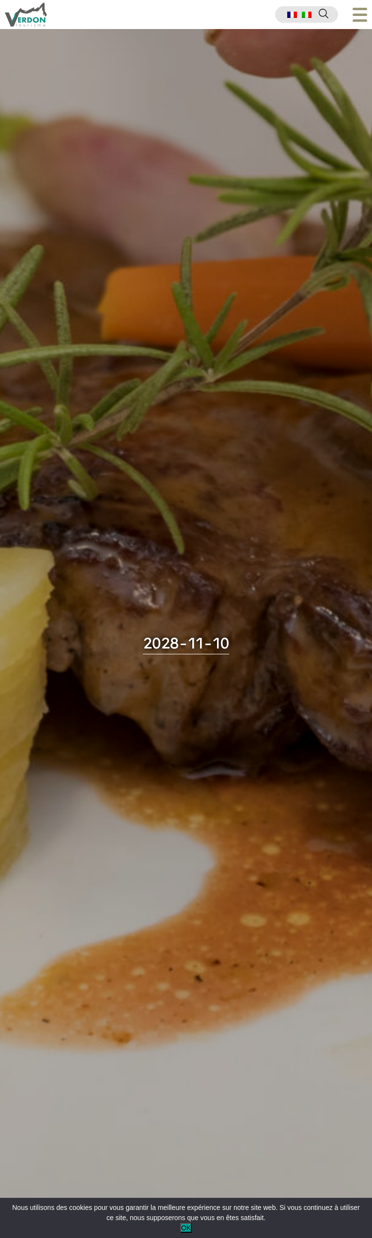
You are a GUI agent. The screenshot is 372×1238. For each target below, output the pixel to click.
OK (186, 1228)
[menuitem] (292, 15)
